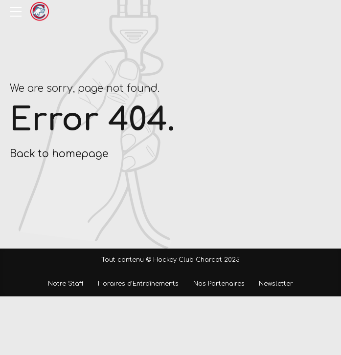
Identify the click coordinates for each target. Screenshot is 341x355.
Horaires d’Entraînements (138, 283)
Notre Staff (66, 283)
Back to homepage (59, 154)
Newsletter (276, 283)
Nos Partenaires (219, 283)
